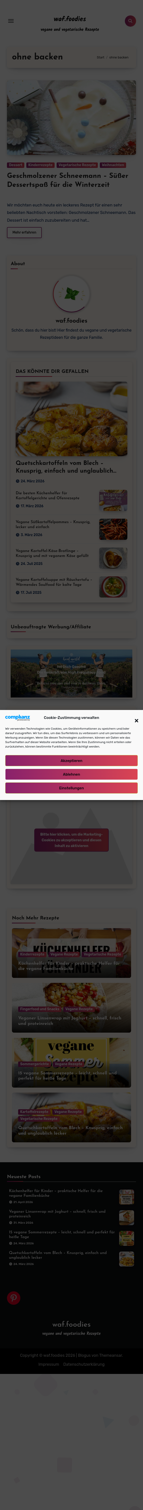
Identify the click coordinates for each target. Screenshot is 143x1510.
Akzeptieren (71, 760)
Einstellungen (71, 788)
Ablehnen (71, 774)
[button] (134, 717)
